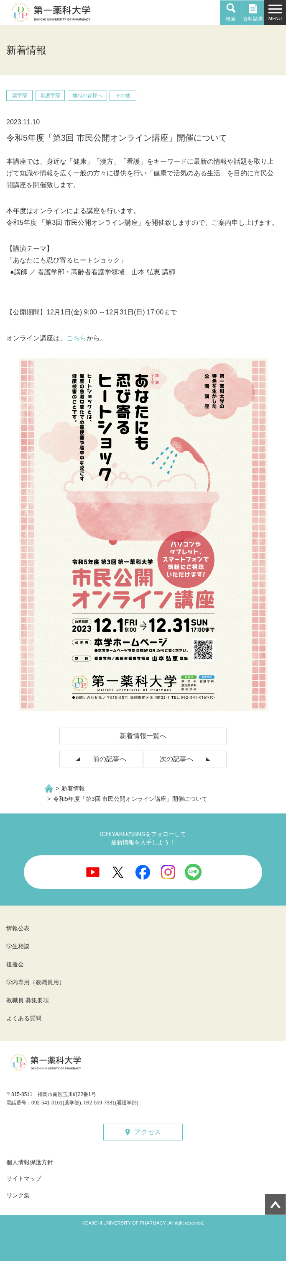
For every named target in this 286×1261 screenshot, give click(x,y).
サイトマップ (23, 1178)
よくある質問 (23, 1018)
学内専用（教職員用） (35, 982)
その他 (122, 95)
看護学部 (50, 95)
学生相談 (18, 946)
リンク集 (18, 1195)
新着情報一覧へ (143, 735)
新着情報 (73, 788)
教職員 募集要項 (27, 1000)
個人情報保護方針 (29, 1162)
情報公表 (18, 928)
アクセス (147, 1131)
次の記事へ (176, 758)
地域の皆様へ (87, 95)
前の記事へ (109, 758)
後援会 (15, 964)
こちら (76, 338)
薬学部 (19, 95)
